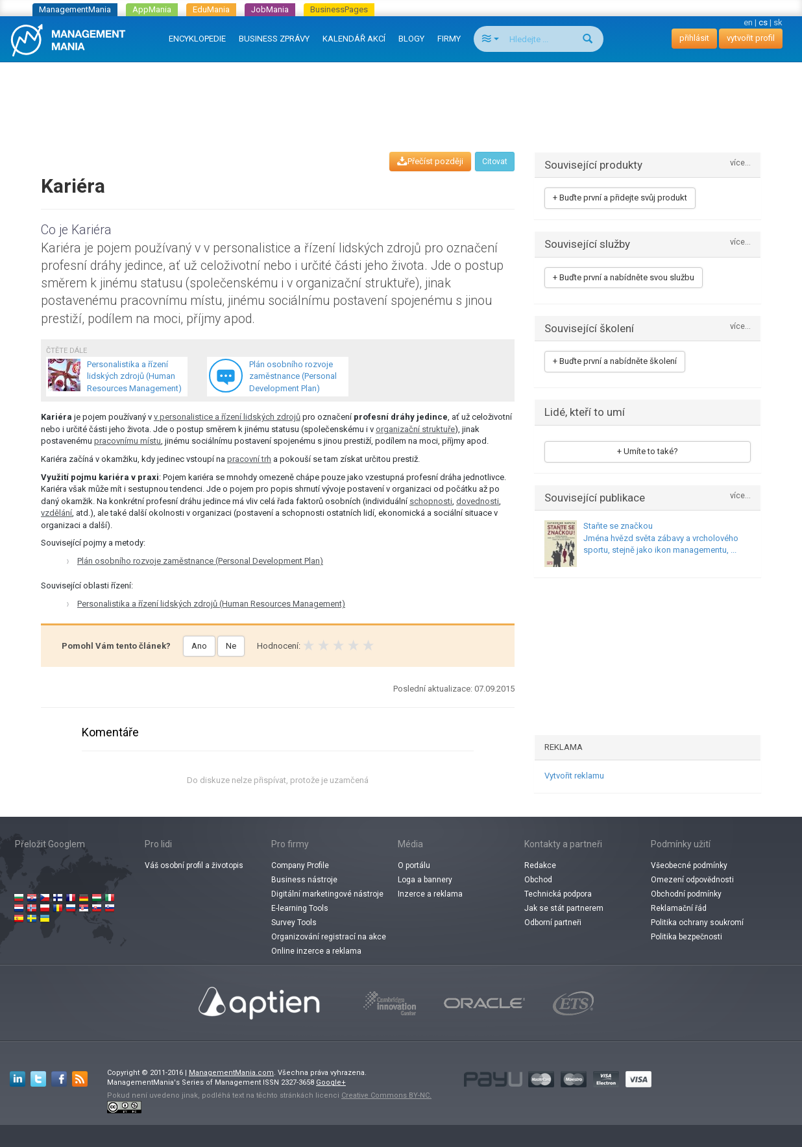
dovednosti (477, 501)
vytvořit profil (751, 38)
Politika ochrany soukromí (697, 922)
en (748, 22)
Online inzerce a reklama (316, 951)
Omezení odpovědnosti (692, 879)
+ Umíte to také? (647, 451)
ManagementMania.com (231, 1073)
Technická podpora (558, 894)
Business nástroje (304, 879)
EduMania (211, 9)
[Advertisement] (401, 95)
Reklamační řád (679, 908)
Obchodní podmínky (686, 894)
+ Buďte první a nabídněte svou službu (623, 277)
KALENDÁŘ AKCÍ (353, 38)
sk (778, 22)
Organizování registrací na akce (328, 936)
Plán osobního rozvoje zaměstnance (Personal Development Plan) (200, 561)
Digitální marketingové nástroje (327, 894)
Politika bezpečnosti (686, 936)
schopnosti (430, 501)
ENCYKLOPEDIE (197, 38)
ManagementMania (75, 9)
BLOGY (411, 38)
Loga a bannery (425, 879)
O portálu (414, 865)
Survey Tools (294, 922)
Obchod (538, 879)
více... (740, 163)
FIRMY (449, 38)
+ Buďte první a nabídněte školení (615, 361)
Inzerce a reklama (430, 894)
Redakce (540, 865)
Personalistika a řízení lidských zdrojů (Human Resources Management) (211, 604)
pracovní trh (249, 459)
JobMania (270, 9)
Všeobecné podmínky (689, 865)
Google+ (331, 1082)
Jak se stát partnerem (563, 908)
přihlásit (694, 38)
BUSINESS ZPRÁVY (274, 38)
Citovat (494, 161)
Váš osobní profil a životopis (194, 865)
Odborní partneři (552, 922)
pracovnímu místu (127, 441)
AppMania (151, 9)
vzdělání (56, 513)
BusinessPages (339, 9)
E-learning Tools (299, 908)
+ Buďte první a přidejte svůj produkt (620, 197)
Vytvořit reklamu (574, 775)
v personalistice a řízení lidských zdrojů (227, 417)
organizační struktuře (415, 429)
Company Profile (300, 865)
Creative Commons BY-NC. (386, 1095)
